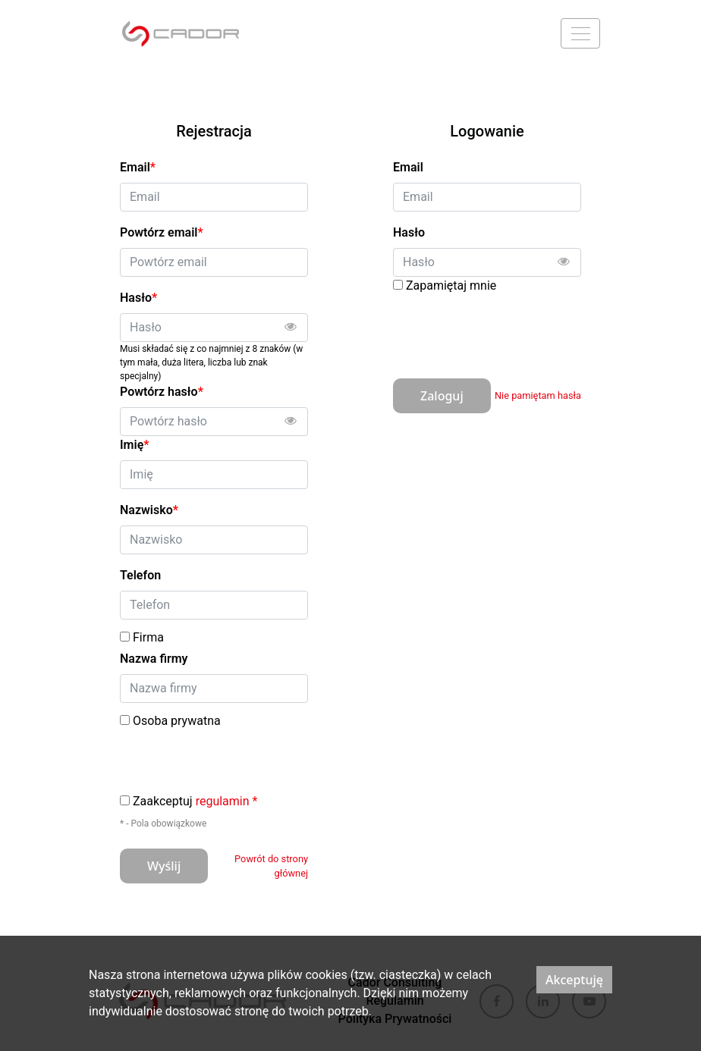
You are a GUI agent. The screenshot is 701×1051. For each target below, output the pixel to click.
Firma (148, 638)
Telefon (140, 575)
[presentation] (508, 330)
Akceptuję (574, 979)
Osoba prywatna (177, 721)
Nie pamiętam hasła (538, 395)
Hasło (409, 232)
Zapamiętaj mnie (451, 285)
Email (408, 167)
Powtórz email (161, 232)
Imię (134, 445)
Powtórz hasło (161, 391)
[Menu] (580, 33)
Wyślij (164, 866)
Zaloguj (442, 395)
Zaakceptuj (195, 801)
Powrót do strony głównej (271, 866)
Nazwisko (149, 510)
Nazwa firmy (154, 658)
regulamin (223, 801)
